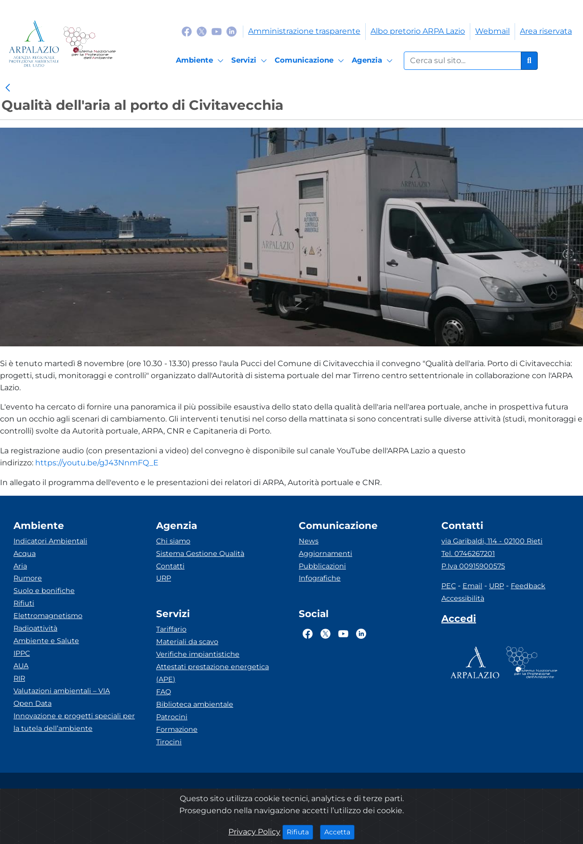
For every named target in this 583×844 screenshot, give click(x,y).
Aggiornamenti (325, 553)
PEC (448, 585)
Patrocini (171, 716)
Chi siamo (173, 541)
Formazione (177, 729)
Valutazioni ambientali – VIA (61, 690)
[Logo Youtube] (216, 31)
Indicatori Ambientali (50, 541)
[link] (7, 88)
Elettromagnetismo (47, 615)
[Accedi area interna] (458, 620)
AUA (20, 665)
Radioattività (35, 628)
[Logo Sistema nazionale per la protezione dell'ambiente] (89, 43)
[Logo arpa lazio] (34, 43)
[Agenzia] (373, 60)
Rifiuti (23, 603)
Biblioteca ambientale (194, 704)
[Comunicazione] (310, 60)
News (308, 541)
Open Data (32, 703)
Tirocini (169, 742)
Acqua (24, 553)
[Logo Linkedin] (231, 31)
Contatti (170, 566)
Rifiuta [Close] (300, 831)
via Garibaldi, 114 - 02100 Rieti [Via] (492, 541)
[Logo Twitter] (201, 31)
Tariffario (171, 629)
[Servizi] (250, 60)
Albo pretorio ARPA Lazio (418, 31)
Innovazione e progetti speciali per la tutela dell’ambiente (74, 722)
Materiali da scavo (187, 641)
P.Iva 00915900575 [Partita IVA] (473, 566)
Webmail (492, 31)
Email (472, 585)
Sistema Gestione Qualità (200, 553)
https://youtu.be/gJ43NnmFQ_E (97, 462)
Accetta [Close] (339, 831)
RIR (19, 678)
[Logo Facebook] (186, 31)
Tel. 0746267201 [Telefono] (468, 553)
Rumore (27, 578)
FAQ (163, 691)
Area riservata (546, 31)
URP (163, 578)
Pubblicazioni (322, 566)
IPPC (21, 653)
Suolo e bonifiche (44, 590)
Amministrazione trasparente (304, 31)
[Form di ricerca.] (462, 61)
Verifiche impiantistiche (197, 654)
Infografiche (320, 578)
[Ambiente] (201, 60)
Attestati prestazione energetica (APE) (212, 673)
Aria (20, 566)
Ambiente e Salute (46, 640)
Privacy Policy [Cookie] (254, 831)
